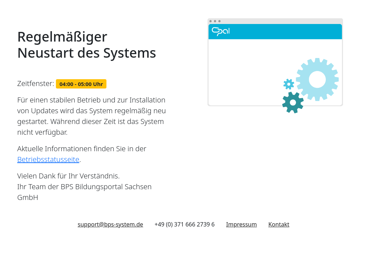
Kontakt (279, 224)
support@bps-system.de (110, 224)
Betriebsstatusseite (48, 159)
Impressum (241, 224)
